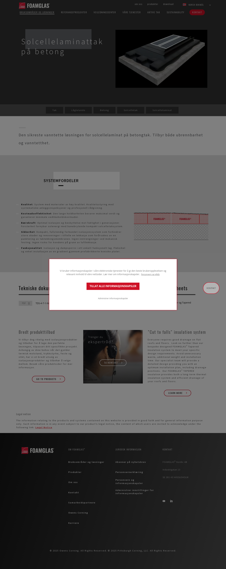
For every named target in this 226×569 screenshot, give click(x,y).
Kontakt (211, 288)
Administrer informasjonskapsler (113, 298)
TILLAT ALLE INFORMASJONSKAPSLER (113, 286)
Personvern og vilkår (150, 274)
